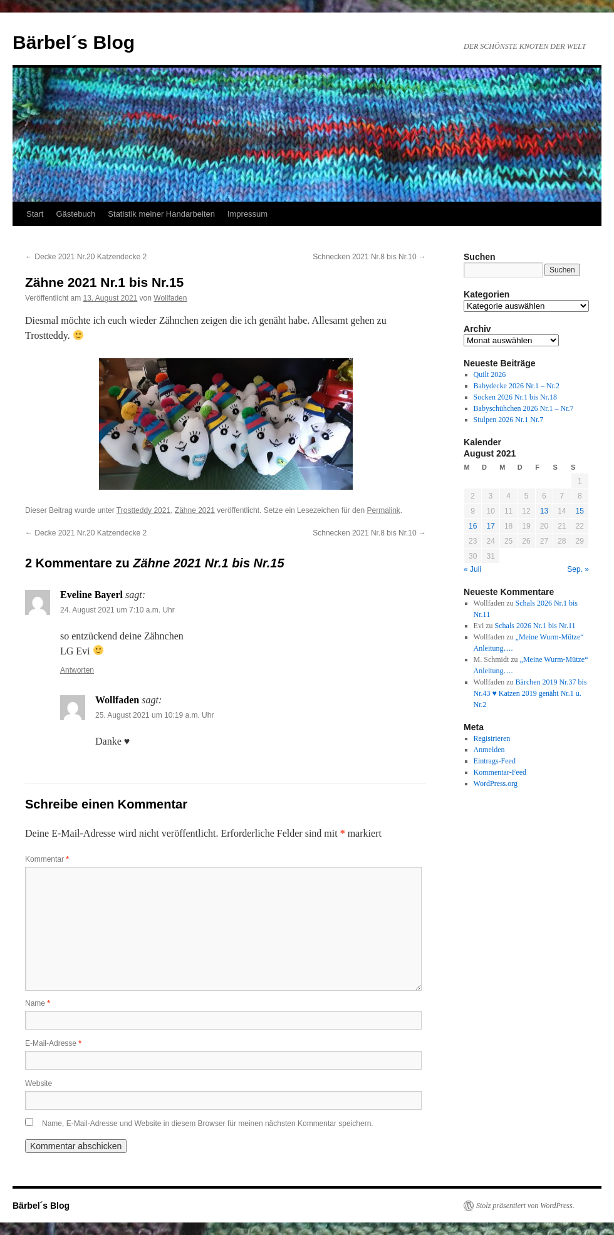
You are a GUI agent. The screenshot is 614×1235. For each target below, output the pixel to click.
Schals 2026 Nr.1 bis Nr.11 (535, 625)
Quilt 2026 (490, 374)
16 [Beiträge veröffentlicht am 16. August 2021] (473, 526)
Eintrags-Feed (495, 761)
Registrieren (492, 738)
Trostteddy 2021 (143, 510)
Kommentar (47, 859)
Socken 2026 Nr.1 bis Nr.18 (515, 397)
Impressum (247, 214)
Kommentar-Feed (500, 772)
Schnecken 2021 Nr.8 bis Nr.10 (369, 256)
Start (34, 214)
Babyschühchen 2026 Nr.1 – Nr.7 (524, 408)
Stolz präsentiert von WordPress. (525, 1205)
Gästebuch (75, 214)
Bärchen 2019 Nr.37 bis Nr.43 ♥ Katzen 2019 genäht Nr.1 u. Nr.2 (530, 693)
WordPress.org (496, 783)
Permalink (383, 510)
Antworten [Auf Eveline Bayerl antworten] (77, 670)
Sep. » (578, 569)
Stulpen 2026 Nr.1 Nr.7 (509, 419)
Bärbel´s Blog (74, 42)
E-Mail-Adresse (53, 1043)
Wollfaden (170, 298)
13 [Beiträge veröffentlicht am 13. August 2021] (544, 511)
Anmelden (489, 749)
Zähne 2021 (195, 510)
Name (37, 1003)
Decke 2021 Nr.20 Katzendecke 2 (86, 256)
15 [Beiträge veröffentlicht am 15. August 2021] (580, 511)
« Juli (472, 569)
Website (38, 1083)
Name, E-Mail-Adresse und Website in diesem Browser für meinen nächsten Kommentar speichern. (207, 1123)
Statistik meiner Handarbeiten (161, 214)
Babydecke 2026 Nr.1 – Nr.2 (516, 385)
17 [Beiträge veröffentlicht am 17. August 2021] (490, 526)
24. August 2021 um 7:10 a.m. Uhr (117, 610)
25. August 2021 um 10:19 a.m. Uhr (154, 715)
